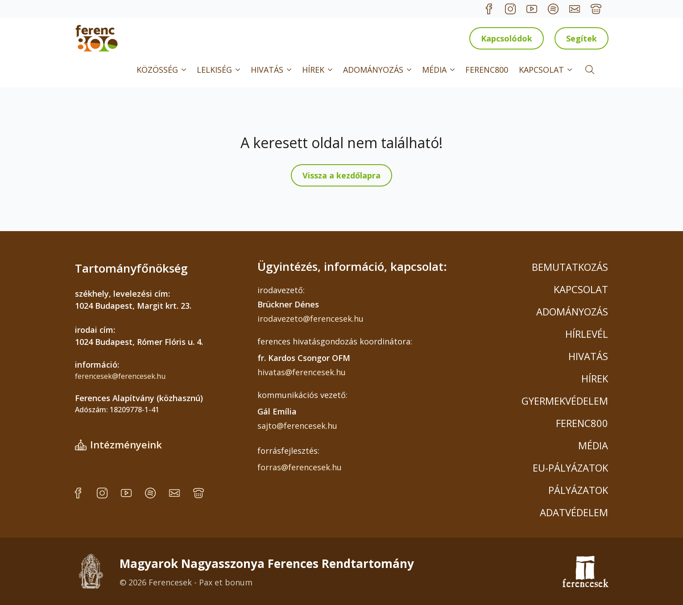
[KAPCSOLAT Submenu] (570, 69)
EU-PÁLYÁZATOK (570, 467)
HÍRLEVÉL (586, 333)
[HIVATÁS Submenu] (290, 69)
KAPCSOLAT (541, 69)
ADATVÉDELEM (574, 512)
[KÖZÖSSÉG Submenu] (184, 69)
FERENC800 (486, 69)
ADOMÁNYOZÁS (373, 69)
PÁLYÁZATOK (578, 490)
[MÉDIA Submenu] (453, 69)
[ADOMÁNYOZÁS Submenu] (410, 69)
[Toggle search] (590, 69)
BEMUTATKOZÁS (570, 266)
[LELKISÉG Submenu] (238, 69)
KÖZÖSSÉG (157, 69)
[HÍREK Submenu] (331, 69)
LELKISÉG (214, 69)
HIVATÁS (267, 69)
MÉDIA (434, 69)
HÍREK (313, 69)
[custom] (489, 9)
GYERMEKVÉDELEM (565, 400)
